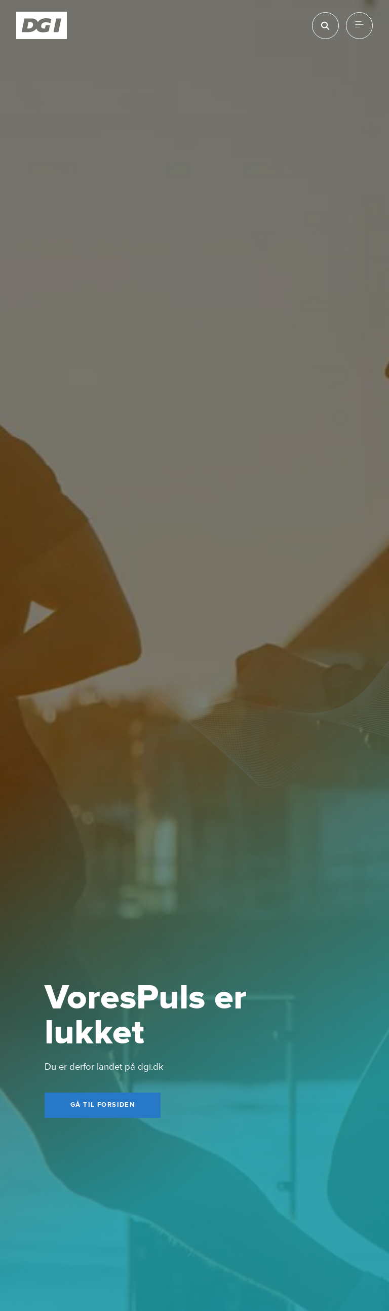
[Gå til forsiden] (103, 1105)
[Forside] (41, 25)
